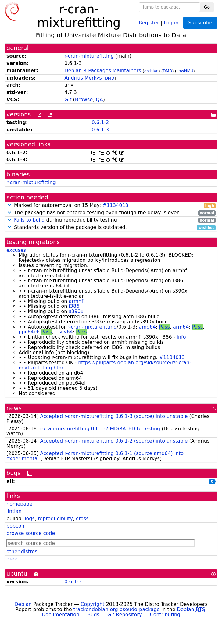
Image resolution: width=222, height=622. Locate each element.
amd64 (147, 327)
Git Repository (124, 614)
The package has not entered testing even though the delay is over (111, 212)
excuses (16, 250)
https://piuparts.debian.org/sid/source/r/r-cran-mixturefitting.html (105, 365)
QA (99, 99)
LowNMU (185, 71)
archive (151, 71)
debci (13, 559)
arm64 (181, 327)
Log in (171, 22)
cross (82, 518)
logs (30, 518)
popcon (15, 526)
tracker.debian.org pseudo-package (116, 609)
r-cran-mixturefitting (89, 56)
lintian (14, 511)
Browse (84, 99)
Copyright (92, 604)
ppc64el (28, 332)
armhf (76, 301)
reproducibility (55, 518)
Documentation (60, 614)
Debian (23, 604)
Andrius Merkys (83, 78)
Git (67, 99)
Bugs (93, 614)
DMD (167, 71)
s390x (76, 311)
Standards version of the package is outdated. (111, 227)
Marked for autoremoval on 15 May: (111, 205)
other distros (21, 551)
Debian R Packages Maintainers (102, 70)
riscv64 (64, 332)
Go (207, 7)
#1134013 (115, 205)
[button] (9, 205)
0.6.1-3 (100, 130)
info (181, 337)
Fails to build (29, 220)
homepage (19, 504)
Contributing (165, 614)
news (14, 408)
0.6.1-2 (100, 122)
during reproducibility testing (111, 220)
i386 (74, 306)
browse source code (30, 533)
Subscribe (200, 23)
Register (149, 22)
